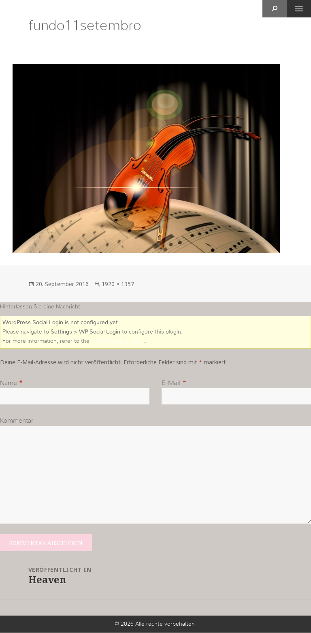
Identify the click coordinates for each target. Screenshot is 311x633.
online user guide (117, 341)
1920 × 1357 (118, 284)
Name (8, 383)
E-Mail (171, 383)
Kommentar (16, 420)
